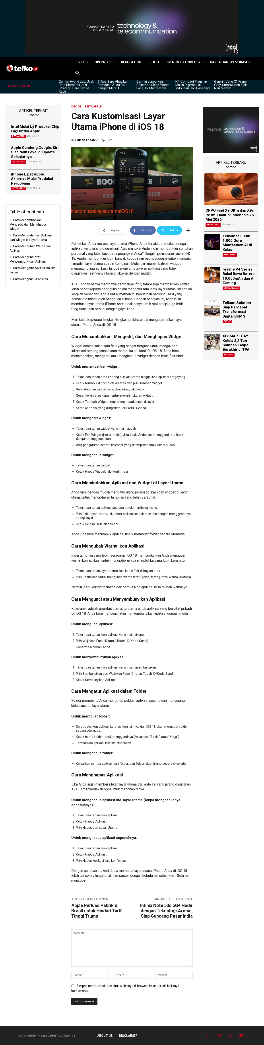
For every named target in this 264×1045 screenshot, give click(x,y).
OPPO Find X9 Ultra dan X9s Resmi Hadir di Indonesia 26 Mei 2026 (230, 215)
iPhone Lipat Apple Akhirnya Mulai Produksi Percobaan (32, 178)
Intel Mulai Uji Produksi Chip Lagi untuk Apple (35, 128)
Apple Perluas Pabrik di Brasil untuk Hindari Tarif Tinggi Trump (96, 911)
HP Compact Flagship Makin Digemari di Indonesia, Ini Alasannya (192, 85)
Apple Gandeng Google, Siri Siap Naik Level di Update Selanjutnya (34, 152)
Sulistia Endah (85, 140)
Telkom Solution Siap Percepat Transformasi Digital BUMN (237, 309)
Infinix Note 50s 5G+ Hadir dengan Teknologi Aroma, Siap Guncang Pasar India (166, 911)
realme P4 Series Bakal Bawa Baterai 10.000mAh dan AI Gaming (239, 276)
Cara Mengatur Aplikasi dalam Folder (32, 270)
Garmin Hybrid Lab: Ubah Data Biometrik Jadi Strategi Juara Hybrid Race (76, 87)
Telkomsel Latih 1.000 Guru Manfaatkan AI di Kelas (237, 243)
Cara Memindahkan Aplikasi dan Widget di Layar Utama (31, 238)
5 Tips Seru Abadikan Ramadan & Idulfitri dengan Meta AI (113, 85)
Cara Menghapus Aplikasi (31, 279)
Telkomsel (229, 254)
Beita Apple (18, 136)
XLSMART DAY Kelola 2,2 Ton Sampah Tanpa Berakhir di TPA (236, 343)
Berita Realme (231, 288)
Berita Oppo (213, 225)
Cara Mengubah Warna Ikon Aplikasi (31, 248)
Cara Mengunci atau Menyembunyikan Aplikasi (28, 259)
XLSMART (228, 355)
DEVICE (76, 106)
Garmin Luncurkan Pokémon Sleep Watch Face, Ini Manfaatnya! (152, 85)
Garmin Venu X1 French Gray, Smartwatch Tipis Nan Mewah (231, 85)
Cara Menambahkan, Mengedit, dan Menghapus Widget (28, 224)
